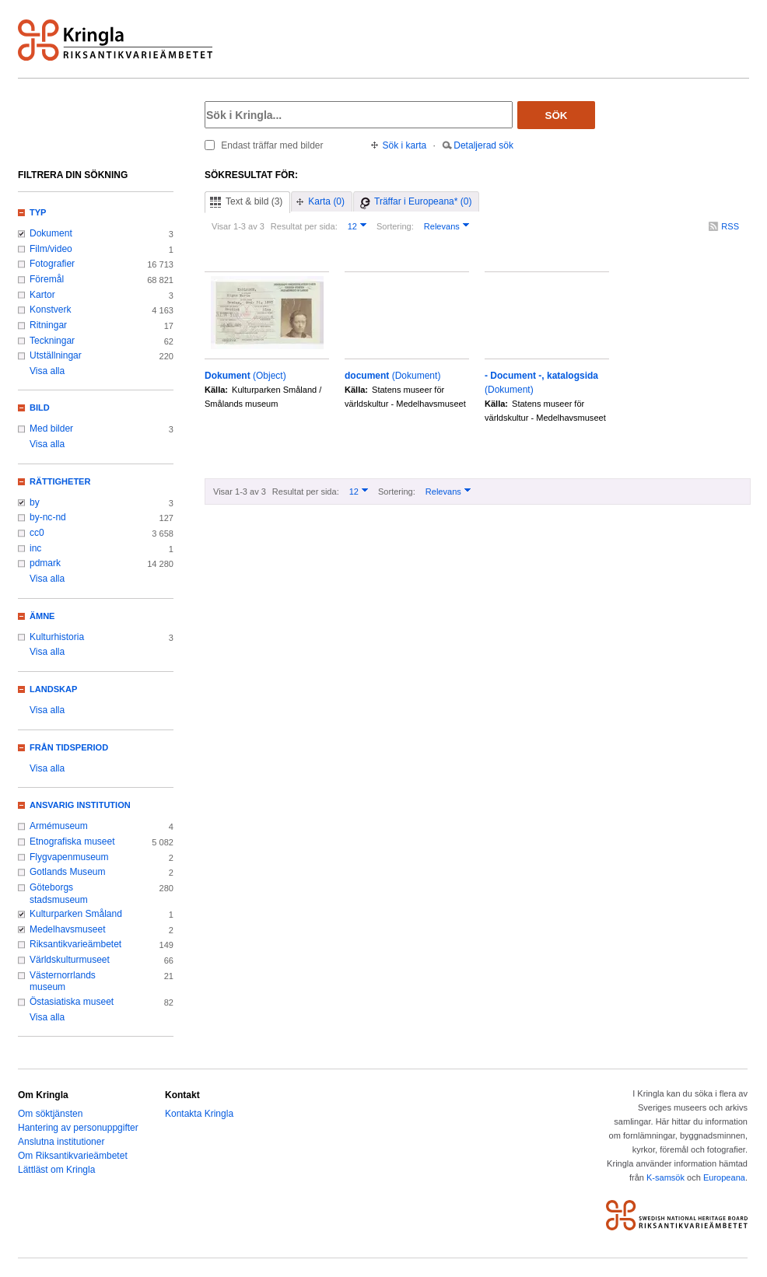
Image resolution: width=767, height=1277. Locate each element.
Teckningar (52, 340)
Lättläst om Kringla (56, 1169)
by (35, 502)
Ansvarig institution (80, 805)
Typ (38, 212)
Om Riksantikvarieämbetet (73, 1155)
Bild (40, 407)
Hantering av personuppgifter (78, 1127)
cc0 (37, 532)
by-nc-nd (48, 517)
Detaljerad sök (483, 145)
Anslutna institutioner (61, 1141)
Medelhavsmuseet (68, 929)
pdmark (45, 563)
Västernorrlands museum (63, 981)
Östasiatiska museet (72, 1001)
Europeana (724, 1177)
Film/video (51, 248)
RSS (730, 226)
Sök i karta (405, 145)
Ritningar (48, 325)
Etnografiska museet (72, 841)
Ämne (42, 616)
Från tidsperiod (69, 747)
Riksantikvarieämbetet (75, 944)
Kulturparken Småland (76, 913)
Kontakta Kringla (199, 1113)
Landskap (53, 689)
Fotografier (52, 263)
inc (35, 548)
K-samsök (665, 1177)
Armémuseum (59, 825)
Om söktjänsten (50, 1113)
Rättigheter (60, 481)
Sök (556, 115)
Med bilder (51, 428)
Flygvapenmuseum (69, 857)
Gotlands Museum (68, 871)
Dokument (51, 233)
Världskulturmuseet (70, 959)
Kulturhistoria (57, 637)
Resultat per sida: (304, 226)
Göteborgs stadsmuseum (59, 893)
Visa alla (47, 371)
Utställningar (56, 355)
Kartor (42, 294)
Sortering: (395, 226)
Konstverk (50, 309)
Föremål (47, 279)
